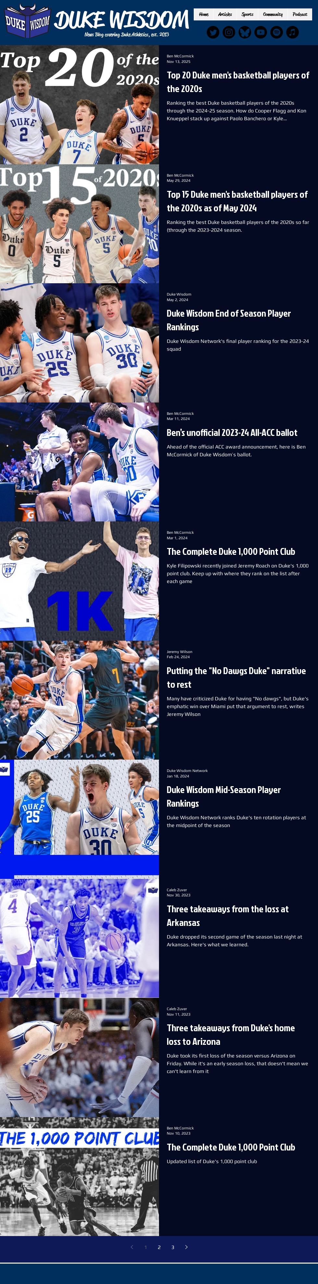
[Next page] (186, 1247)
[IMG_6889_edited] (244, 32)
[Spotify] (276, 32)
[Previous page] (132, 1247)
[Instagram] (229, 32)
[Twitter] (213, 32)
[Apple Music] (292, 32)
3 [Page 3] (172, 1247)
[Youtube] (260, 32)
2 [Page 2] (159, 1247)
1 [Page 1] (145, 1247)
